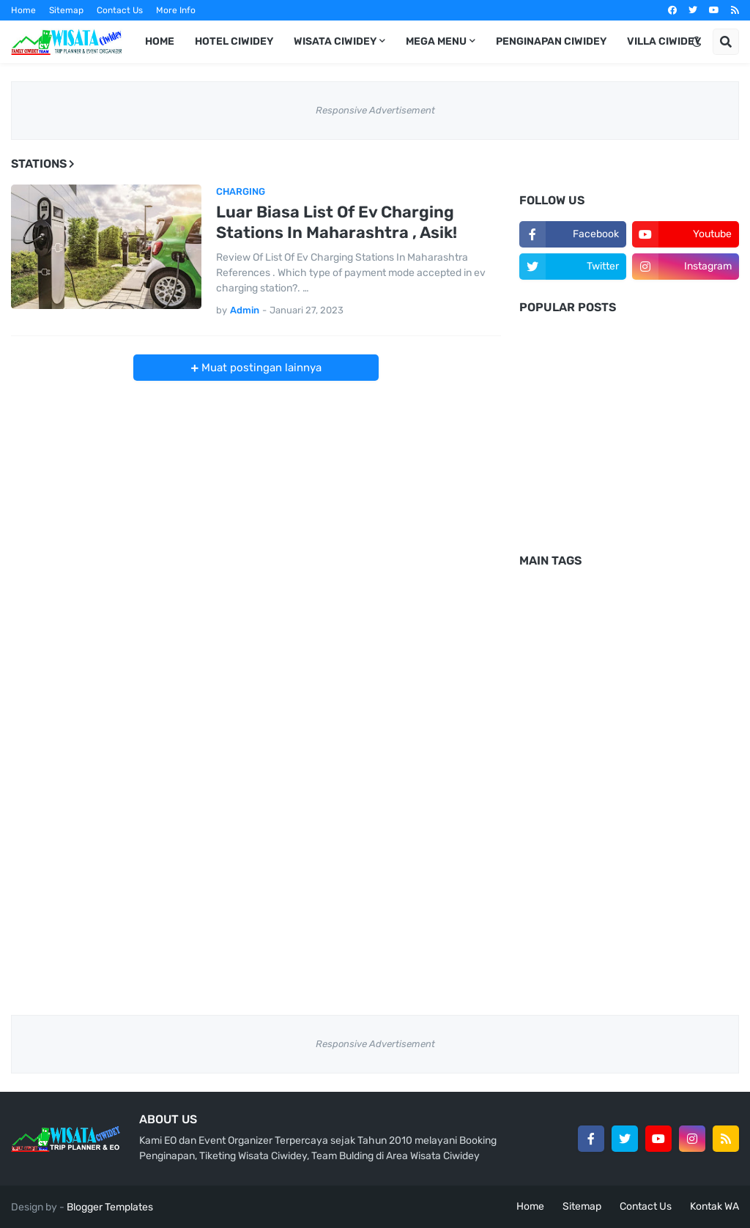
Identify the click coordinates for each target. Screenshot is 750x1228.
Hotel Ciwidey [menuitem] (234, 41)
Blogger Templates (110, 1207)
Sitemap (66, 10)
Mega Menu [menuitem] (436, 41)
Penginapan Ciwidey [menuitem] (551, 41)
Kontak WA (714, 1206)
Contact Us (120, 10)
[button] (696, 42)
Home (23, 10)
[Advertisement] (629, 441)
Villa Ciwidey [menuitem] (664, 41)
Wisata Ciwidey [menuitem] (335, 41)
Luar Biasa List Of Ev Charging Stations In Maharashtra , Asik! (336, 222)
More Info (176, 10)
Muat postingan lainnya (260, 367)
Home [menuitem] (159, 41)
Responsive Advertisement (375, 110)
